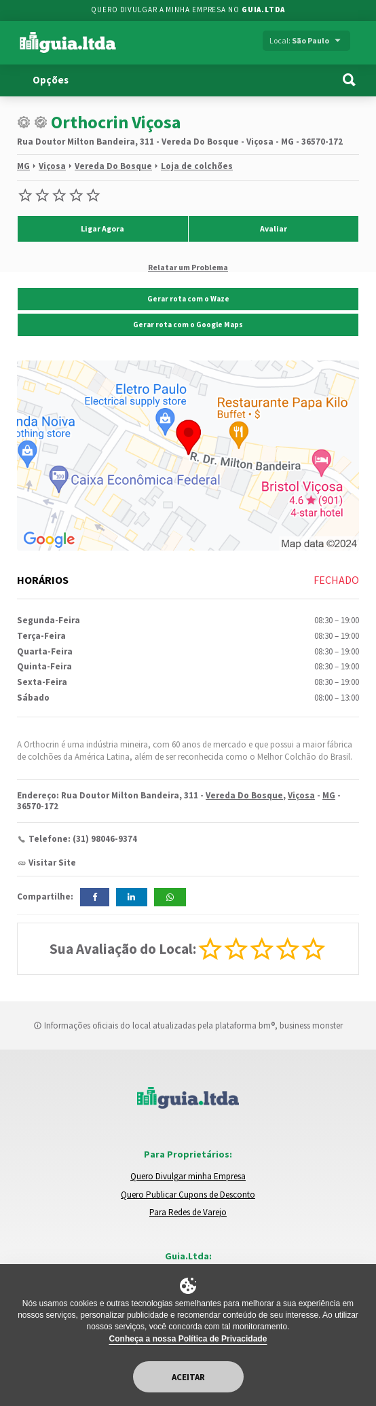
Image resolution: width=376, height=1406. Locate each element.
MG (23, 166)
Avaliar (273, 228)
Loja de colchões (197, 166)
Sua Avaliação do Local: (123, 949)
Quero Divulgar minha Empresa (188, 1176)
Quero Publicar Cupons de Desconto (188, 1194)
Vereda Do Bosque (113, 166)
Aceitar (188, 1377)
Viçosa (52, 166)
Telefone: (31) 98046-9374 (83, 839)
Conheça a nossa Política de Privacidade (188, 1339)
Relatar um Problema (188, 267)
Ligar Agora (102, 228)
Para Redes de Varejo (188, 1212)
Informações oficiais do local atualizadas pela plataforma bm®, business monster (188, 1025)
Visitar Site (52, 862)
